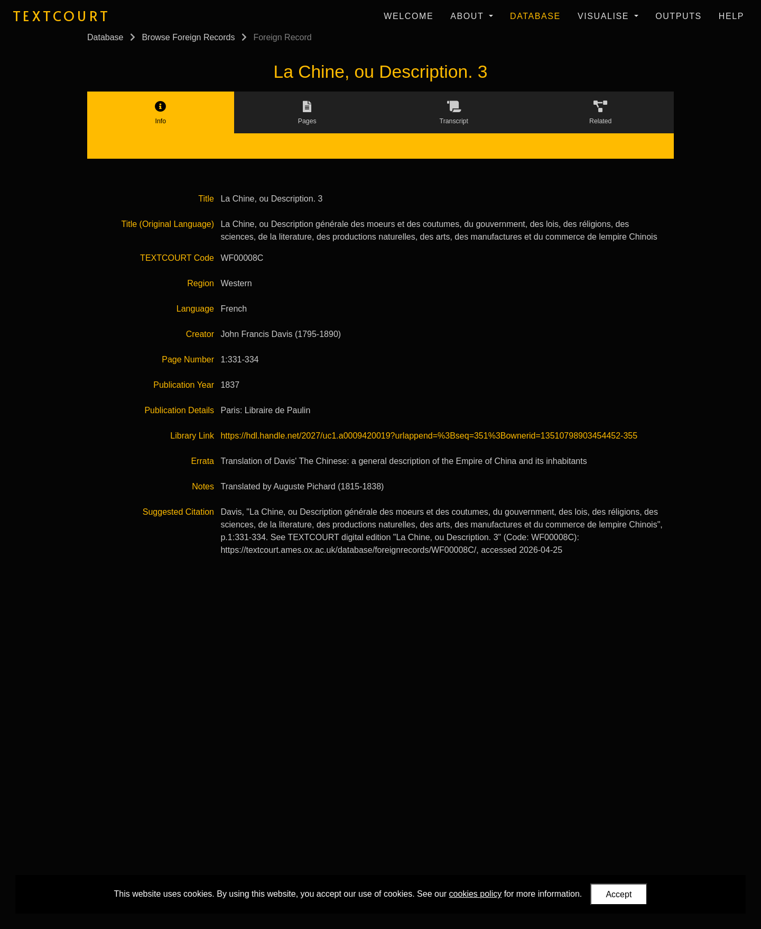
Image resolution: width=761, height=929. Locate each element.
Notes (203, 486)
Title (206, 198)
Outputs (678, 16)
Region (200, 283)
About (468, 16)
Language (195, 308)
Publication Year (183, 384)
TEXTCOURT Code (177, 257)
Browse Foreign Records (188, 37)
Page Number (188, 359)
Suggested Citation (178, 511)
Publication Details (179, 410)
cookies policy (475, 893)
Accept (619, 894)
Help (731, 16)
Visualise (605, 16)
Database (535, 16)
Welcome (408, 16)
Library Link (192, 435)
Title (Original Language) (168, 224)
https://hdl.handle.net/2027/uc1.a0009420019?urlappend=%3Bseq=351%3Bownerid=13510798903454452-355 (428, 435)
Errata (202, 461)
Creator (200, 334)
